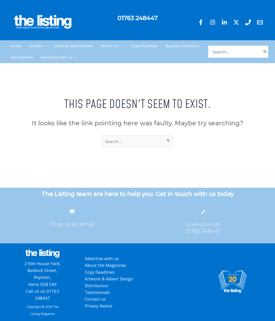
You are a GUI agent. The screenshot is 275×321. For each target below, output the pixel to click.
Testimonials (97, 292)
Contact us (95, 299)
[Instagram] (212, 22)
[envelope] (72, 211)
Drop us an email (72, 224)
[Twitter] (236, 22)
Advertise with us (102, 258)
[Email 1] (260, 22)
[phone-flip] (203, 211)
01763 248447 (203, 231)
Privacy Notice (98, 306)
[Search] (265, 52)
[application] (44, 46)
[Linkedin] (224, 22)
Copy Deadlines (100, 272)
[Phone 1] (248, 22)
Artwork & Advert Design (109, 279)
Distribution (96, 286)
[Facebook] (200, 22)
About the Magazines (106, 265)
